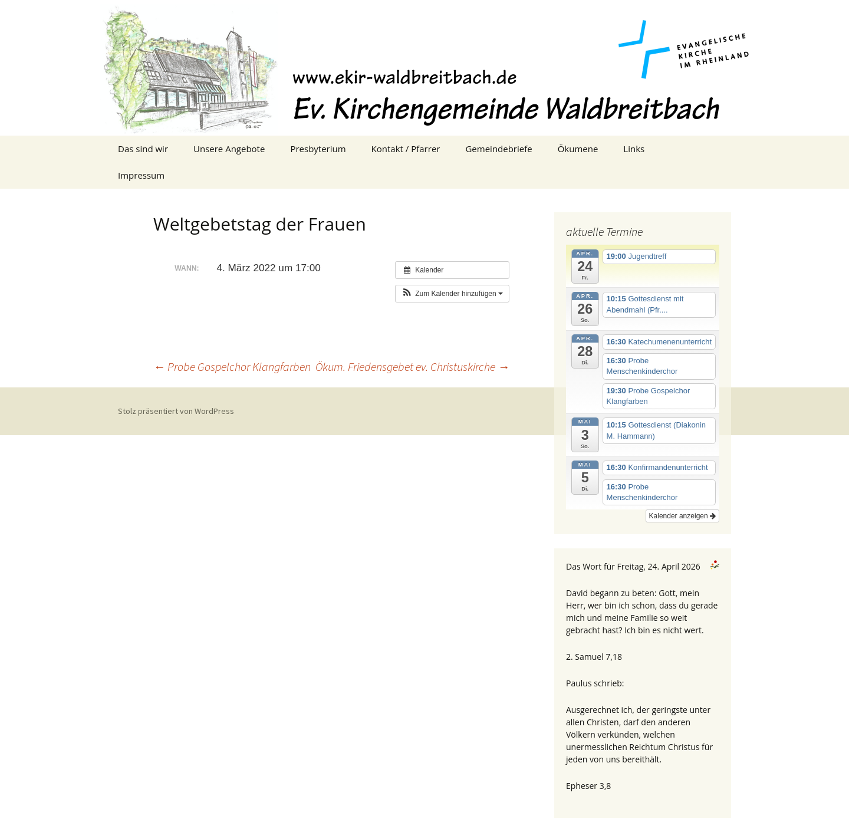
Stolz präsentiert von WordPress (176, 411)
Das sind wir (143, 148)
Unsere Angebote (229, 148)
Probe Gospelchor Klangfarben (232, 366)
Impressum (141, 175)
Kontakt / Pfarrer (405, 148)
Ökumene (578, 148)
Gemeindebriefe (498, 148)
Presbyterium (317, 148)
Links (633, 148)
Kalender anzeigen (682, 516)
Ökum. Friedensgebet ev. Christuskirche (412, 366)
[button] (452, 293)
